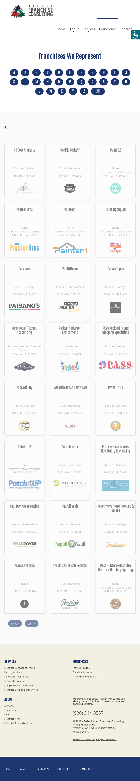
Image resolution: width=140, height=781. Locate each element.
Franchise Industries (83, 672)
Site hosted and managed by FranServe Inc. (94, 739)
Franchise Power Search (85, 676)
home (8, 769)
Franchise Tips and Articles (18, 723)
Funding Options (13, 672)
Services (89, 29)
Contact (125, 29)
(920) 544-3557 (88, 713)
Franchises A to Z (81, 667)
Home (61, 29)
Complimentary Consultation (19, 685)
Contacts (87, 769)
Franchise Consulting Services (19, 667)
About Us (9, 705)
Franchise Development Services (21, 689)
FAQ (6, 714)
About (74, 29)
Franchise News (12, 718)
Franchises (107, 29)
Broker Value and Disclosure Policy (94, 728)
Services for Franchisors (16, 676)
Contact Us (10, 710)
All (98, 91)
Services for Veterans (15, 681)
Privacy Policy (81, 732)
